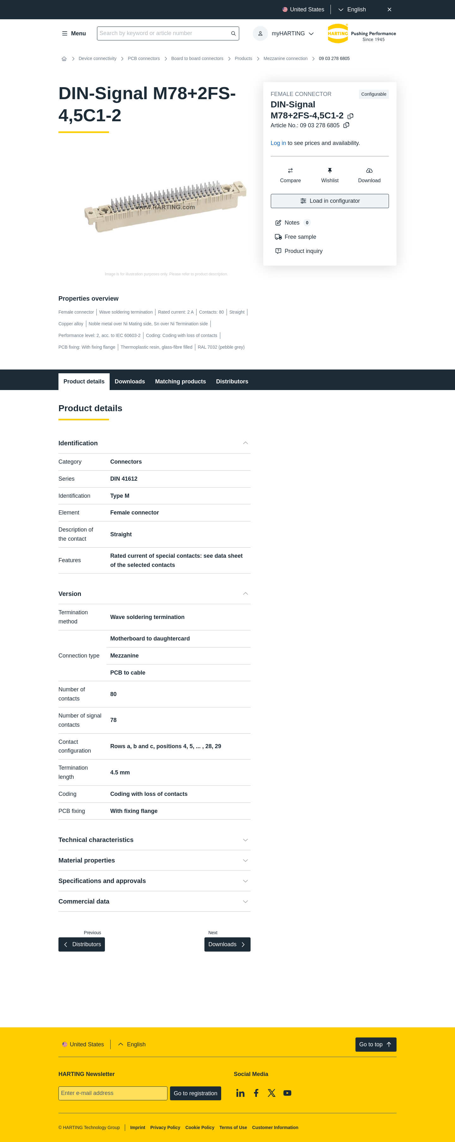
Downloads (130, 381)
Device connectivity (98, 58)
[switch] (290, 170)
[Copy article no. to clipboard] (346, 125)
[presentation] (351, 10)
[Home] (64, 58)
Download (369, 175)
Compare (290, 175)
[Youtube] (287, 1093)
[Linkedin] (240, 1093)
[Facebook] (256, 1093)
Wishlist (329, 175)
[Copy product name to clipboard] (350, 117)
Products (243, 58)
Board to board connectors (197, 58)
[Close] (389, 10)
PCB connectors (144, 58)
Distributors (232, 381)
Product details (84, 381)
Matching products (180, 381)
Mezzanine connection (285, 58)
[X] (271, 1093)
